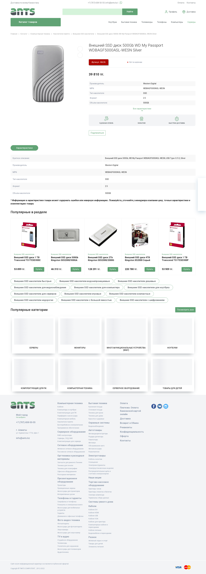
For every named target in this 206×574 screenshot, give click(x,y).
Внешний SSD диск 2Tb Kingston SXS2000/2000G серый (101, 260)
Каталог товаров (25, 22)
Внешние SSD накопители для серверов (35, 293)
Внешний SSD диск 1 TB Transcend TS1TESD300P (175, 258)
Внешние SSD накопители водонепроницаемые (85, 281)
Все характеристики (142, 109)
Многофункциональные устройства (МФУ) (126, 349)
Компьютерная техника (79, 388)
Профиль (173, 12)
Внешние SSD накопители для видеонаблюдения (40, 287)
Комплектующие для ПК (33, 388)
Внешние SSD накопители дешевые (137, 281)
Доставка (191, 12)
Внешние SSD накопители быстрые (32, 281)
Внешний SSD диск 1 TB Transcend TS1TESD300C (27, 258)
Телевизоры (147, 22)
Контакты (191, 3)
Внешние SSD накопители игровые (82, 293)
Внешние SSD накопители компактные (129, 293)
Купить (39, 269)
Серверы (191, 22)
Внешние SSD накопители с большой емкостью (86, 300)
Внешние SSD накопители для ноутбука (148, 287)
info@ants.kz (111, 3)
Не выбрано (21, 417)
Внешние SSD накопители (24, 254)
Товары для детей (172, 388)
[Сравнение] (202, 198)
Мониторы (79, 348)
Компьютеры (177, 22)
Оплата (181, 3)
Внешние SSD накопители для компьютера (97, 287)
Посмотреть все (185, 309)
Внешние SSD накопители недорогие (33, 300)
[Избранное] (202, 190)
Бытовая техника (129, 22)
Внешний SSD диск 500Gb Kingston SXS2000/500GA (64, 258)
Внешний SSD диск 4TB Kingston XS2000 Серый (137, 258)
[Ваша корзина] (202, 182)
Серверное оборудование (126, 388)
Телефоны (162, 22)
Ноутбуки (112, 22)
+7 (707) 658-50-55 (96, 3)
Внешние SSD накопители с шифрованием (142, 300)
